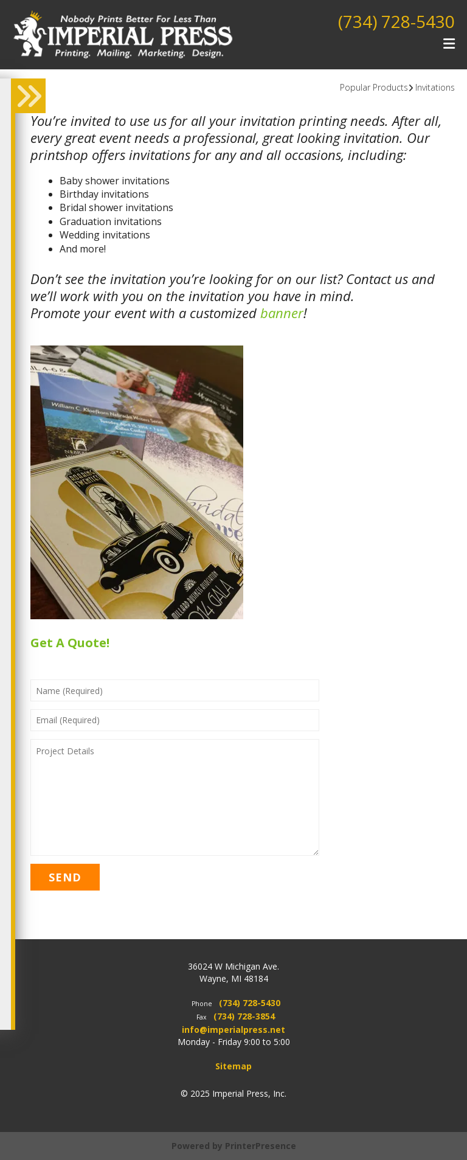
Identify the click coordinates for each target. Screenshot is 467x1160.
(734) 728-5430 (396, 21)
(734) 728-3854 (244, 1016)
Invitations (435, 87)
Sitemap (233, 1066)
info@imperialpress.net (233, 1029)
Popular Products (374, 87)
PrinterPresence (260, 1145)
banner (281, 313)
